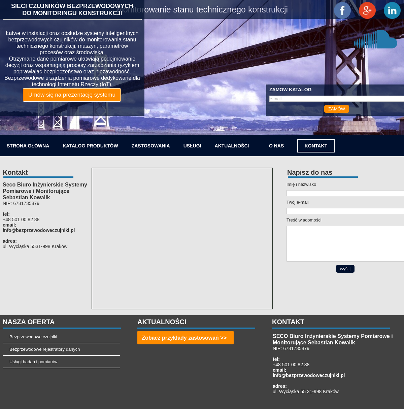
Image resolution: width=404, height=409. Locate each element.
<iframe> (182, 238)
